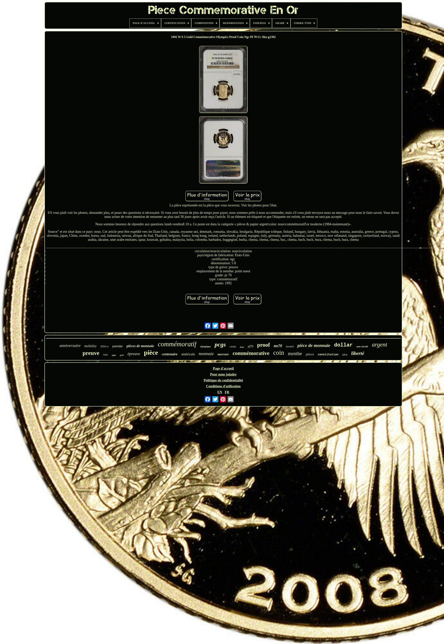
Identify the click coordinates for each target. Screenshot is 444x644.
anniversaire (70, 345)
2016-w (104, 346)
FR (227, 392)
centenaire (170, 354)
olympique (205, 346)
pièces (310, 354)
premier (117, 346)
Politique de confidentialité (223, 380)
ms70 (278, 346)
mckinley (90, 346)
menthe (295, 353)
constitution (328, 354)
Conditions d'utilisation (223, 386)
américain (188, 354)
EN (219, 392)
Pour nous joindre (223, 374)
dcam (242, 347)
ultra (344, 354)
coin (278, 352)
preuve (90, 353)
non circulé (362, 346)
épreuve (134, 353)
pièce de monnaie (313, 345)
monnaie (206, 353)
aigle (114, 355)
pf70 (250, 346)
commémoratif (177, 344)
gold (122, 355)
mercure (223, 354)
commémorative (251, 353)
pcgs (220, 344)
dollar (343, 345)
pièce (151, 352)
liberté (357, 353)
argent (379, 344)
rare (105, 354)
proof (263, 345)
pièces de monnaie (140, 346)
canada (233, 346)
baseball (290, 346)
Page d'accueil (223, 368)
